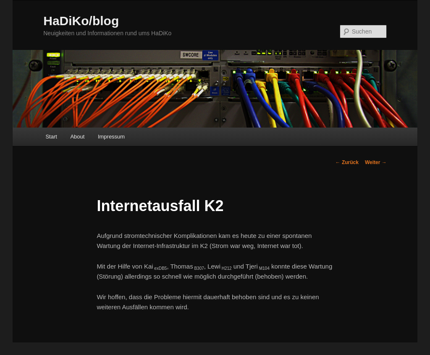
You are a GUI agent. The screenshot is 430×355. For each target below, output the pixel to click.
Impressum (111, 136)
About (77, 136)
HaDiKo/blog (81, 21)
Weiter (376, 162)
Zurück (347, 162)
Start (51, 136)
